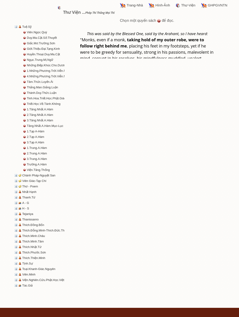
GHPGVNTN (214, 5)
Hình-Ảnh (159, 5)
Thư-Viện (185, 5)
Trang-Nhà (131, 5)
